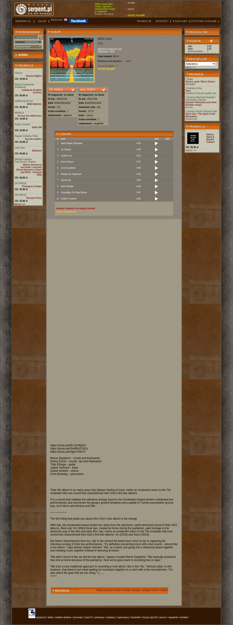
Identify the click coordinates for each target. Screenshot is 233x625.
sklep (50, 617)
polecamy (99, 617)
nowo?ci (88, 617)
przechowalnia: (195, 51)
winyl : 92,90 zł (87, 89)
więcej (53, 575)
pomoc (131, 9)
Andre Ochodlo (22, 124)
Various (18, 73)
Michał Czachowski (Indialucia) (24, 85)
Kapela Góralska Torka (26, 136)
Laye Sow (20, 147)
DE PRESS (20, 183)
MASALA (19, 113)
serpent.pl (41, 617)
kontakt (131, 3)
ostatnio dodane (63, 617)
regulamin (173, 617)
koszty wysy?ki (150, 617)
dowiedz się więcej (104, 14)
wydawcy (111, 617)
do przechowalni (106, 66)
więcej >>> (190, 67)
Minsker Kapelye (23, 159)
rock (119, 49)
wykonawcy (123, 617)
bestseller (136, 617)
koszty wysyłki (136, 15)
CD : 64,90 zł (56, 89)
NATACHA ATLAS (24, 101)
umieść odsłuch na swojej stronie (75, 208)
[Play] (156, 143)
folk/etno (102, 49)
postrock (111, 49)
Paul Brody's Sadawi (25, 162)
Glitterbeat (103, 51)
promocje (77, 617)
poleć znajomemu (66, 211)
